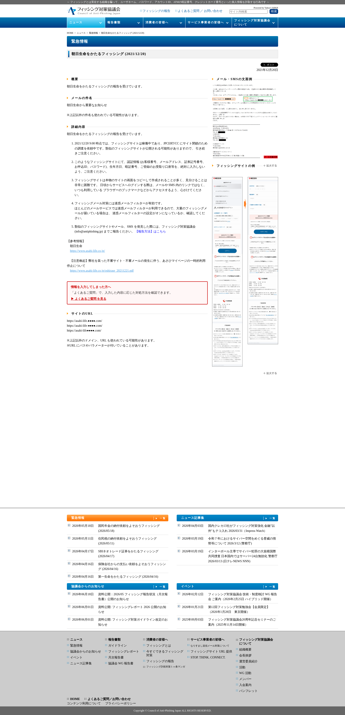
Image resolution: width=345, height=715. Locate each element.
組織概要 (245, 649)
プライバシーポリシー (120, 703)
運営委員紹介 (248, 661)
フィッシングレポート (123, 651)
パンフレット (248, 691)
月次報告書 (116, 657)
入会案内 (245, 685)
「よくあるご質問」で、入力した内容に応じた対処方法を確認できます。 (137, 293)
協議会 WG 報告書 (120, 663)
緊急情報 (93, 33)
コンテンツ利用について (84, 703)
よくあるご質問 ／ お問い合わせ (200, 11)
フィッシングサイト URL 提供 (211, 651)
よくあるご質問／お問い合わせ (109, 699)
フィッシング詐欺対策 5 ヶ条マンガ (165, 666)
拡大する (270, 166)
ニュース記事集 (228, 518)
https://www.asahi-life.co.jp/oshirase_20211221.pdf (102, 270)
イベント (228, 586)
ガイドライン (117, 645)
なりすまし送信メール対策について (210, 645)
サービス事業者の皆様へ (206, 22)
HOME (70, 33)
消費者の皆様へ (157, 22)
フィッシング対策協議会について (252, 22)
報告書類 (114, 22)
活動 (242, 667)
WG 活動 (245, 673)
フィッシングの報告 (156, 11)
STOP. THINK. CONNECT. (208, 657)
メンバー (245, 679)
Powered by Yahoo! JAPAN (266, 8)
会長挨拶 (245, 655)
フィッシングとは (158, 645)
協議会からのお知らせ (118, 586)
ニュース (76, 22)
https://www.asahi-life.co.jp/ (87, 250)
